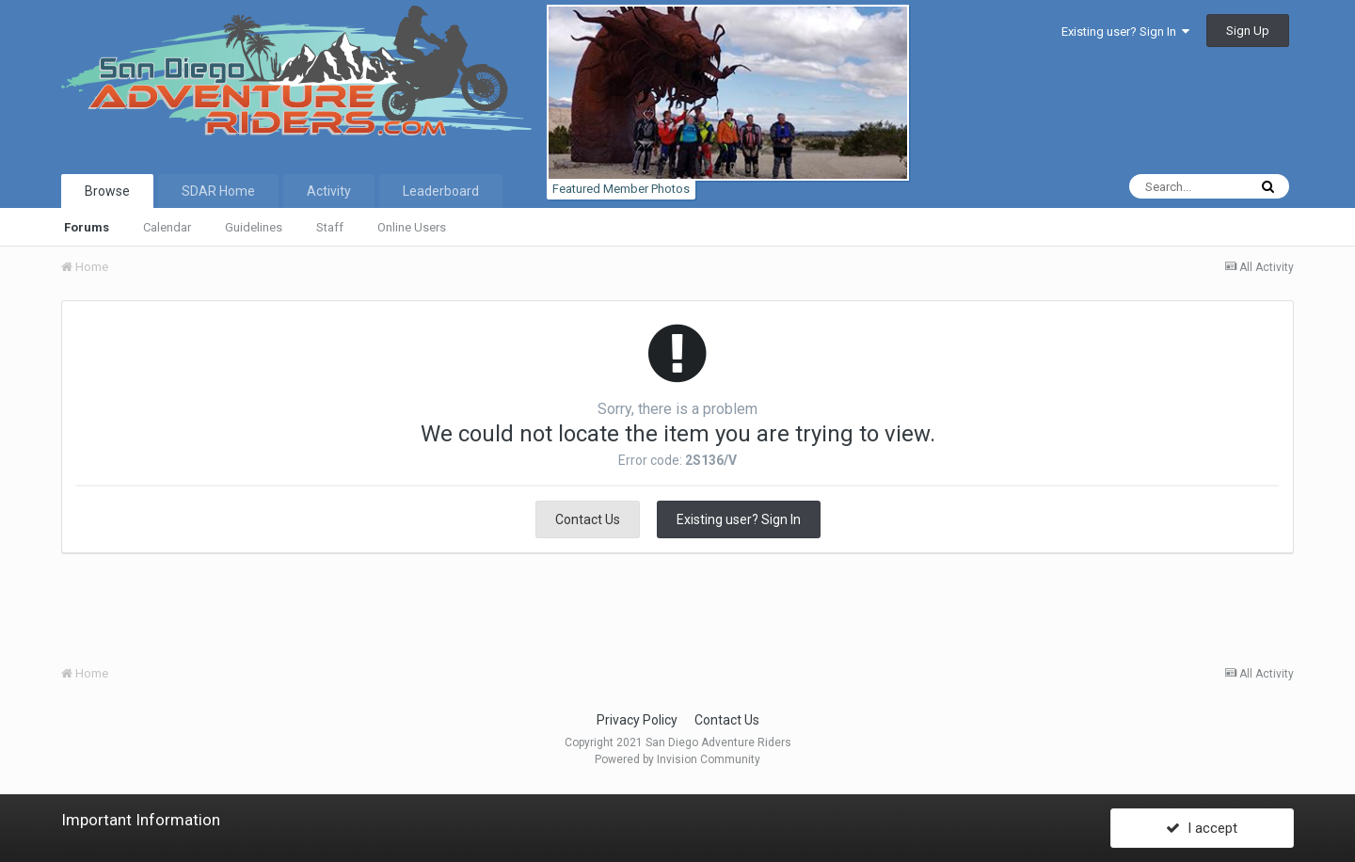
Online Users (411, 227)
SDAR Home (218, 191)
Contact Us (587, 519)
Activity (329, 191)
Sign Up (1247, 31)
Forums (86, 227)
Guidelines (253, 227)
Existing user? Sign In (1125, 31)
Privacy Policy (637, 719)
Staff (329, 227)
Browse (107, 191)
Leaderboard (441, 191)
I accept (1201, 827)
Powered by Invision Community (677, 759)
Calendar (167, 227)
